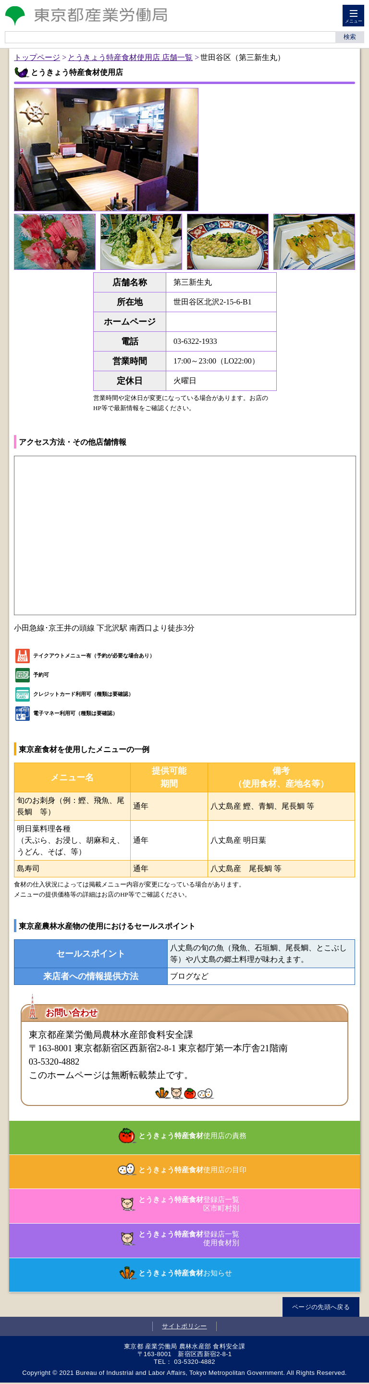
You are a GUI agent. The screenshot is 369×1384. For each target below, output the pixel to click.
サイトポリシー (184, 1326)
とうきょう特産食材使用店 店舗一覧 (130, 57)
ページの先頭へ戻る (321, 1307)
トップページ (37, 57)
